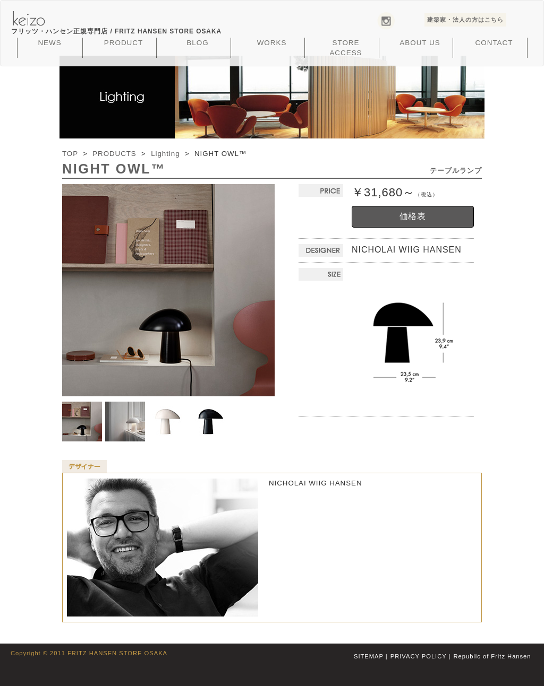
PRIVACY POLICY (418, 656)
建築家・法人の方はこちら (465, 19)
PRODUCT (123, 43)
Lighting (165, 154)
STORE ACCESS (345, 48)
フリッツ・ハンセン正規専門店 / (116, 31)
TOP (70, 154)
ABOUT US (420, 43)
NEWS (49, 43)
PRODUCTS (114, 154)
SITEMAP (369, 656)
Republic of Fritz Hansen (492, 656)
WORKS (272, 43)
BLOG (197, 43)
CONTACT (494, 43)
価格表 (413, 216)
